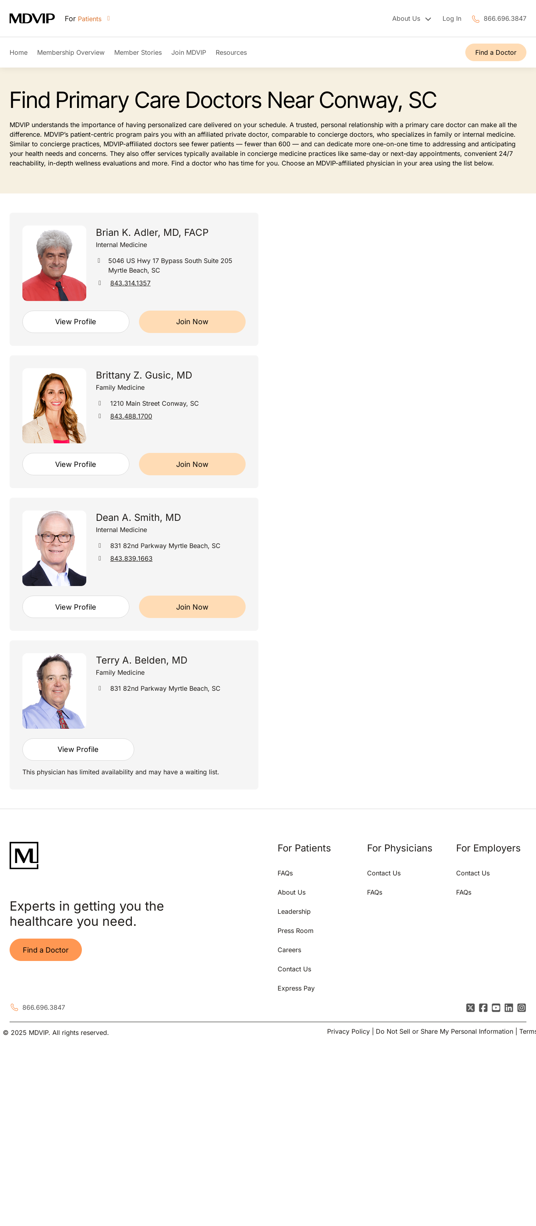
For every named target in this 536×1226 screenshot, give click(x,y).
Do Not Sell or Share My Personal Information (444, 1031)
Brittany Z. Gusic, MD (144, 375)
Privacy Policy (348, 1031)
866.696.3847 (505, 18)
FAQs (285, 873)
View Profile (75, 321)
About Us (292, 892)
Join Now (192, 321)
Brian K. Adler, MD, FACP (152, 232)
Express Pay (296, 988)
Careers (289, 950)
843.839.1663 (131, 558)
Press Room (296, 931)
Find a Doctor (495, 52)
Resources (231, 52)
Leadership (294, 911)
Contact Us (294, 969)
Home (19, 52)
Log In (452, 18)
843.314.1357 (130, 283)
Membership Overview (71, 52)
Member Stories (138, 52)
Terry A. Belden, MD (141, 660)
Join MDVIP (188, 52)
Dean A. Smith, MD (138, 517)
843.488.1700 (131, 416)
